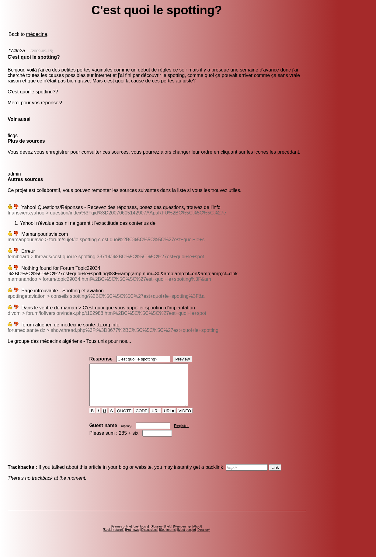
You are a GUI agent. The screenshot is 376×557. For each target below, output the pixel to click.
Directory (203, 538)
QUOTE (124, 419)
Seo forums (168, 538)
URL (156, 419)
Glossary (156, 534)
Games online (121, 534)
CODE (141, 419)
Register (181, 434)
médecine (36, 34)
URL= (169, 419)
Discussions (149, 538)
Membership (182, 534)
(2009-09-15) (41, 51)
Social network (114, 538)
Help (168, 534)
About (197, 534)
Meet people (186, 538)
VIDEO (184, 419)
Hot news (132, 538)
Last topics (141, 534)
